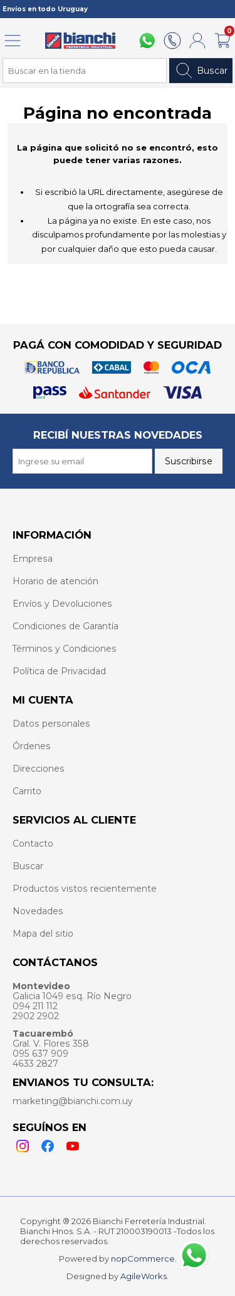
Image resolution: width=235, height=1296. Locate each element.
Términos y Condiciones (65, 649)
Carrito (27, 791)
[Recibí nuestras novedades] (82, 461)
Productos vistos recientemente (85, 889)
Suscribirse (188, 461)
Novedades (38, 911)
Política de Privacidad (59, 671)
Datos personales (51, 724)
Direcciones (39, 769)
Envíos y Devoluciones (62, 604)
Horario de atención (55, 581)
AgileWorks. (144, 1276)
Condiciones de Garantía (65, 626)
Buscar (200, 71)
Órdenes (32, 746)
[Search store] (85, 70)
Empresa (33, 559)
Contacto (33, 844)
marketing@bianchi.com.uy (73, 1101)
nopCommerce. (144, 1259)
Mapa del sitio (43, 934)
